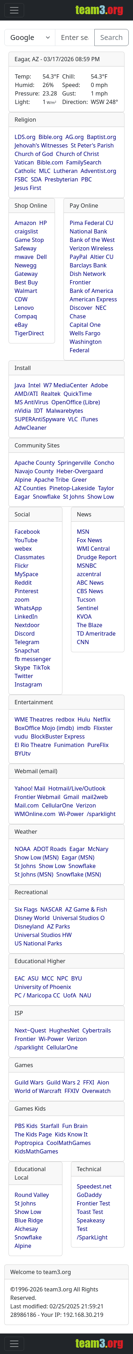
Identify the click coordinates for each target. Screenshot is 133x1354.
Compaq (26, 316)
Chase (78, 316)
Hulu (84, 719)
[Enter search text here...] (29, 37)
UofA (69, 995)
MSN (83, 532)
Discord (25, 633)
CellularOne (57, 805)
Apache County (35, 463)
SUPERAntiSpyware (40, 419)
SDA (36, 179)
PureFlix (98, 745)
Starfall (49, 1126)
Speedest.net (94, 1186)
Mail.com (27, 805)
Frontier (80, 282)
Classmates (30, 557)
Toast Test (90, 1212)
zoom (22, 599)
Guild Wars (29, 1082)
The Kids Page (33, 1134)
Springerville (74, 463)
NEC (100, 308)
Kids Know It (71, 1134)
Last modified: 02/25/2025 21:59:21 (57, 1306)
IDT (38, 411)
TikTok (41, 667)
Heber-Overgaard (79, 471)
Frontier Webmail (37, 797)
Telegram (27, 642)
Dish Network (88, 274)
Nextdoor (27, 625)
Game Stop (29, 240)
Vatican (24, 162)
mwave (24, 257)
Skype (22, 667)
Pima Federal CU (91, 223)
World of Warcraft (38, 1091)
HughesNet (64, 1030)
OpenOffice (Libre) (75, 402)
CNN (83, 642)
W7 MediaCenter (65, 385)
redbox (65, 719)
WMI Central (93, 548)
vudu (21, 736)
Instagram (28, 684)
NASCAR (51, 909)
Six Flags (26, 909)
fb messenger (33, 659)
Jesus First (28, 188)
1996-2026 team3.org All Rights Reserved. (54, 1293)
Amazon (25, 223)
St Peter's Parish (92, 145)
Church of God (34, 154)
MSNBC (87, 565)
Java (20, 385)
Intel (34, 385)
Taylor (106, 488)
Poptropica (29, 1143)
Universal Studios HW (43, 935)
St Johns (73, 496)
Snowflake (46, 496)
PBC (86, 179)
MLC (45, 171)
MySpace (26, 574)
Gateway (26, 274)
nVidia (23, 411)
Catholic (25, 171)
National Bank (88, 231)
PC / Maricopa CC (37, 995)
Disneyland (29, 926)
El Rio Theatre (33, 745)
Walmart (26, 291)
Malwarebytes (64, 411)
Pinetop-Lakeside (72, 488)
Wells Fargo (85, 333)
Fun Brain (75, 1126)
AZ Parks (58, 926)
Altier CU (101, 257)
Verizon (86, 805)
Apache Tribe (51, 480)
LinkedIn (26, 616)
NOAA (23, 849)
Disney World (32, 918)
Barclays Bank (88, 265)
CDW (21, 299)
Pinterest (26, 591)
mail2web (95, 797)
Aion (103, 1082)
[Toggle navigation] (14, 10)
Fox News (89, 540)
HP (43, 223)
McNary (98, 849)
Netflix (102, 719)
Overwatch (96, 1091)
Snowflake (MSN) (78, 874)
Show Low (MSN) (37, 857)
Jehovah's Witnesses (41, 145)
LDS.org (25, 137)
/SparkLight (92, 1237)
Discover (81, 308)
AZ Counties (30, 488)
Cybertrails (96, 1030)
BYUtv (23, 753)
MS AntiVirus (31, 402)
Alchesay (26, 1229)
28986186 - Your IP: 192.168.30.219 (56, 1315)
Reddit (23, 582)
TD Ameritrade (96, 633)
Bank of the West (92, 240)
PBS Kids (26, 1126)
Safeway (26, 248)
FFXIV (72, 1091)
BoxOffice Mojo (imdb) (44, 728)
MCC (47, 978)
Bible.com (50, 162)
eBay (21, 325)
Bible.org (50, 137)
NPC (62, 978)
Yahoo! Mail (30, 788)
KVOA (84, 616)
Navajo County (34, 471)
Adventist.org (98, 171)
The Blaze (89, 625)
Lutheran (66, 171)
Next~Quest (30, 1030)
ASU (33, 978)
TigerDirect (29, 333)
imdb (84, 728)
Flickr (21, 565)
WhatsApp (28, 608)
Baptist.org (101, 137)
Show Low (100, 496)
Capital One (85, 325)
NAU (85, 995)
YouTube (26, 540)
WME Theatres (34, 719)
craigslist (26, 231)
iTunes (89, 419)
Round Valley (32, 1195)
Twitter (24, 676)
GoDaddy (89, 1195)
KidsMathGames (36, 1151)
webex (23, 548)
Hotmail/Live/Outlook (76, 788)
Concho (104, 463)
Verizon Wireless (91, 248)
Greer (79, 480)
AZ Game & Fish (86, 909)
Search (111, 37)
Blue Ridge (29, 1220)
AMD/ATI (26, 394)
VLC (73, 419)
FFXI (88, 1082)
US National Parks (38, 943)
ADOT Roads (49, 849)
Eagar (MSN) (78, 857)
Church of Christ (77, 154)
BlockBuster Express (58, 736)
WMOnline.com (35, 814)
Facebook (27, 532)
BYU (76, 978)
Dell (42, 257)
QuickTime (77, 394)
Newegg (26, 265)
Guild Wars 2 (63, 1082)
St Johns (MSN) (34, 874)
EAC (20, 978)
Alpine (23, 480)
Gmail (71, 797)
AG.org (75, 137)
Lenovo (24, 308)
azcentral (89, 574)
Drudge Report (97, 557)
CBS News (90, 591)
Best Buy (26, 282)
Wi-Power (71, 814)
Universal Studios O (79, 918)
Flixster (103, 728)
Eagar (22, 496)
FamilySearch (83, 162)
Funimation (69, 745)
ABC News (90, 582)
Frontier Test (93, 1203)
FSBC (21, 179)
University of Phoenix (43, 987)
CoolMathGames (68, 1143)
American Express (93, 299)
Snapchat (27, 650)
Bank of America (91, 291)
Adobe (99, 385)
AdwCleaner (30, 428)
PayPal (78, 257)
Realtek (50, 394)
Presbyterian (61, 179)
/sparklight (101, 814)
